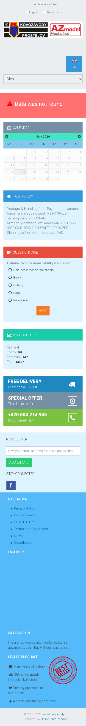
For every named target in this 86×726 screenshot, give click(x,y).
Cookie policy (24, 515)
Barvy (17, 277)
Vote (43, 311)
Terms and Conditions (31, 529)
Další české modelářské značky (33, 270)
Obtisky (18, 285)
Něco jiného (20, 300)
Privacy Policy (24, 508)
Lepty (16, 292)
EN (74, 64)
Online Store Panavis (54, 719)
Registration (53, 12)
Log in (31, 12)
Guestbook (22, 543)
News (18, 536)
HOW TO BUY (24, 522)
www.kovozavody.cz (55, 714)
